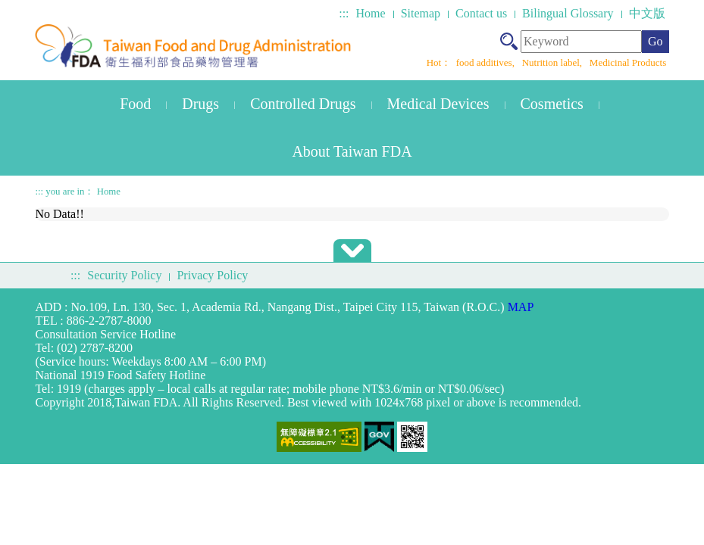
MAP (521, 307)
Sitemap (420, 13)
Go (655, 41)
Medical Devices (438, 103)
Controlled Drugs (302, 103)
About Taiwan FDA (351, 151)
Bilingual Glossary (567, 13)
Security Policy (124, 275)
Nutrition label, (553, 62)
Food (135, 103)
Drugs (200, 103)
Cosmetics (552, 103)
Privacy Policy (212, 275)
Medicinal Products (628, 62)
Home (371, 13)
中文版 (647, 13)
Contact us (481, 13)
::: (344, 13)
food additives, (487, 62)
